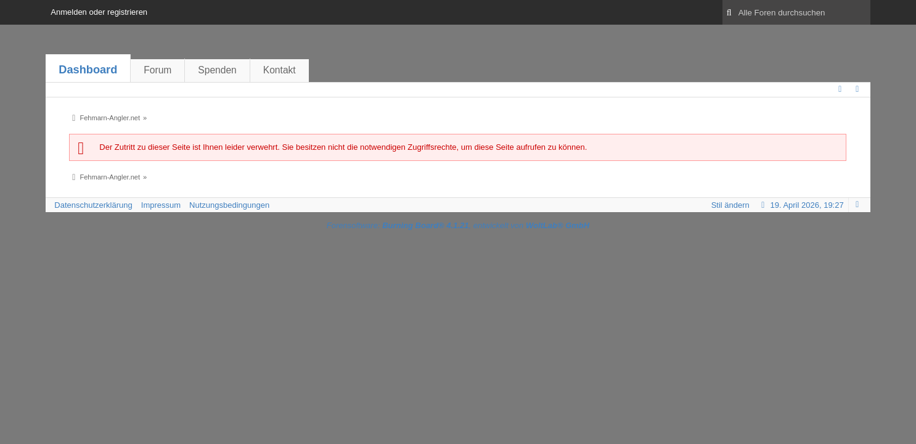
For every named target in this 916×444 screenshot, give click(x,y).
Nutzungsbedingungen (229, 205)
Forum (157, 70)
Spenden (217, 70)
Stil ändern (730, 205)
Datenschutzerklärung (93, 205)
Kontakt (279, 70)
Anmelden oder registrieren (99, 12)
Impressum (161, 205)
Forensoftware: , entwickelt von (458, 225)
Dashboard (88, 70)
